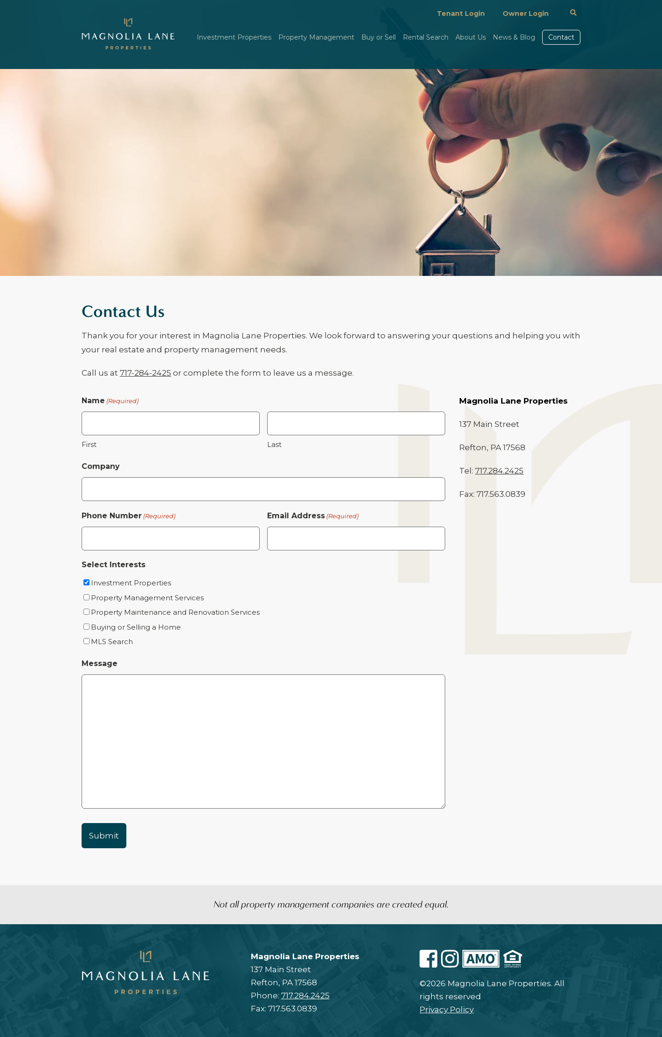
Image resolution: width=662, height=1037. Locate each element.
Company (101, 466)
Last (274, 444)
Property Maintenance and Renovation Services (175, 612)
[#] (573, 13)
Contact (561, 37)
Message (99, 663)
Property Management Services (147, 597)
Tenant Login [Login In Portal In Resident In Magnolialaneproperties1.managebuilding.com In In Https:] (461, 13)
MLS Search (112, 641)
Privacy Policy (447, 1009)
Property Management (316, 37)
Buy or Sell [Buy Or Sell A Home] (378, 37)
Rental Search (425, 37)
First (89, 444)
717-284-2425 (145, 373)
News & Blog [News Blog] (514, 37)
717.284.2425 (499, 470)
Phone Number (128, 516)
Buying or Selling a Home (136, 627)
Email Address (313, 516)
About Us (470, 37)
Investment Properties (234, 37)
